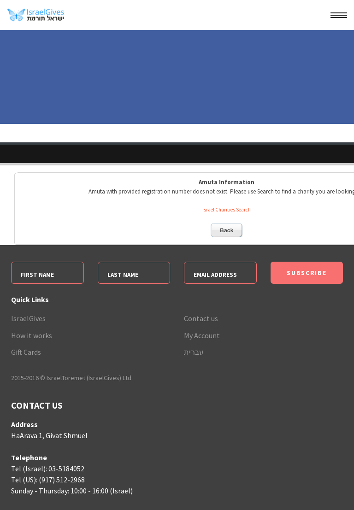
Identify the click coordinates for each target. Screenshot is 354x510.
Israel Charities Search (226, 209)
